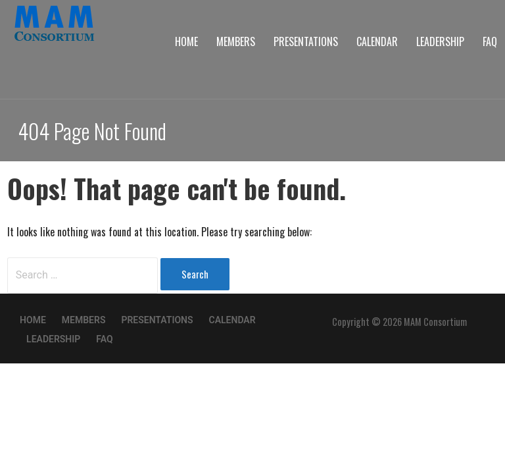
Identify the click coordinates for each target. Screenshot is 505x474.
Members (235, 41)
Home (186, 41)
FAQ (490, 41)
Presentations (306, 41)
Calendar (377, 41)
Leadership (440, 41)
